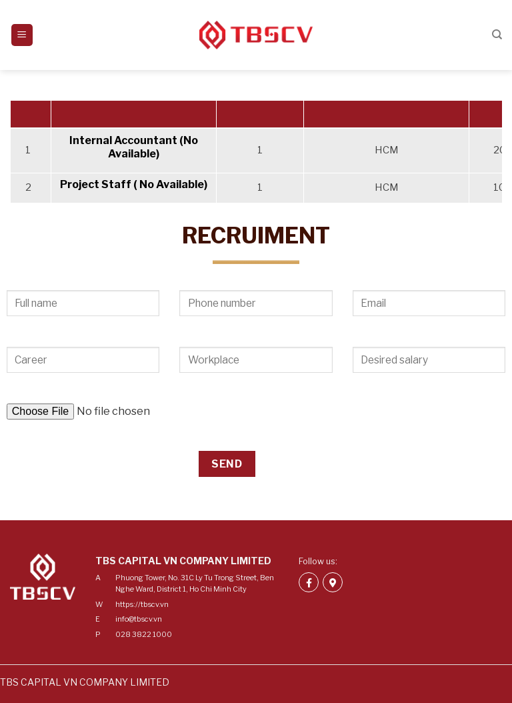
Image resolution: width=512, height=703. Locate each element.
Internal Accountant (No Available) (133, 147)
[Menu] (22, 35)
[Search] (497, 34)
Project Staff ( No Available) (133, 184)
